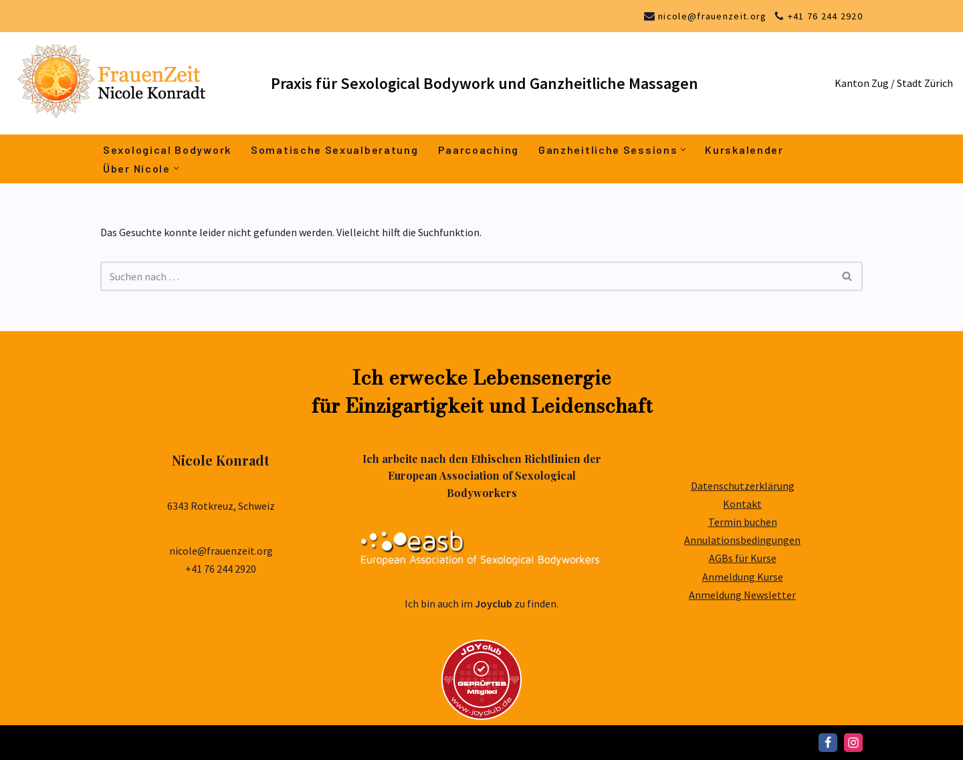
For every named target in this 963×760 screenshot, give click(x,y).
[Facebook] (828, 742)
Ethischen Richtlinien (525, 459)
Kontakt (742, 503)
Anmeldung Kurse (742, 576)
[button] (683, 149)
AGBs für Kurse (742, 558)
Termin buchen (742, 522)
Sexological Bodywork (167, 149)
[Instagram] (853, 742)
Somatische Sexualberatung (335, 149)
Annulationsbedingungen (742, 540)
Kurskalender (744, 149)
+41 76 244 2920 (825, 16)
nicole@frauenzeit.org (712, 16)
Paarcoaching (478, 149)
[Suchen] (466, 276)
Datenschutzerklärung (742, 485)
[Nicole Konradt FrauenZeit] (130, 83)
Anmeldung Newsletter (742, 594)
